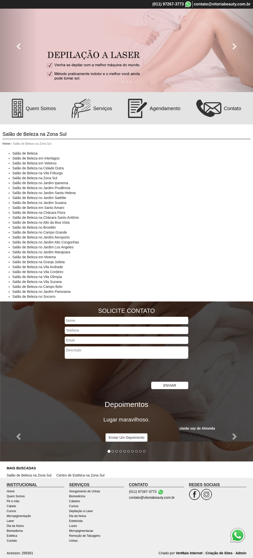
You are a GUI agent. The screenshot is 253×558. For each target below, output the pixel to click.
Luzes (73, 526)
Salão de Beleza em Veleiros (34, 163)
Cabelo (131, 18)
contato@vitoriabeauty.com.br (222, 4)
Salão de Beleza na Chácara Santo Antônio (45, 217)
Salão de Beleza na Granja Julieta (38, 262)
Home (72, 18)
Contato (12, 540)
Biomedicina (236, 18)
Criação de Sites (219, 553)
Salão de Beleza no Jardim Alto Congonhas (45, 242)
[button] (19, 46)
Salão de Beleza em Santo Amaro (38, 208)
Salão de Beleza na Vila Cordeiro (37, 272)
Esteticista (76, 521)
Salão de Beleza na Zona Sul (34, 178)
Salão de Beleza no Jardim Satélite (39, 198)
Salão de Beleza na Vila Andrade (37, 267)
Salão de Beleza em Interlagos (36, 158)
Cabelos (74, 501)
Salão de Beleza (25, 153)
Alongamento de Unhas (84, 491)
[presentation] (102, 370)
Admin (240, 553)
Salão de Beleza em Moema (34, 257)
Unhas (73, 540)
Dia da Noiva (212, 18)
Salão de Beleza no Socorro (33, 297)
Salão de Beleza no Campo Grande (39, 232)
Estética (12, 536)
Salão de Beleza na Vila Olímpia (37, 277)
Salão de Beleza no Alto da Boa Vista (41, 222)
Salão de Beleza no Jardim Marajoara (41, 252)
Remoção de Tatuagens (85, 536)
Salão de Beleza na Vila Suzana (37, 282)
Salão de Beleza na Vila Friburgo (37, 173)
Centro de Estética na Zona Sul (80, 475)
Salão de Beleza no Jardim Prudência (41, 188)
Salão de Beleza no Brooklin (34, 227)
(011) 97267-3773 (168, 4)
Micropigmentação (171, 18)
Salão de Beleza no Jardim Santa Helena (44, 193)
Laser (194, 18)
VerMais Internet (189, 553)
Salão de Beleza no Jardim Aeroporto (41, 237)
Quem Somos (92, 18)
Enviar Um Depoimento (127, 437)
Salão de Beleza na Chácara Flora (38, 213)
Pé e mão (114, 18)
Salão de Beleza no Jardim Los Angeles (43, 247)
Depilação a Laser (81, 511)
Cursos (146, 18)
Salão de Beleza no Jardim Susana (39, 203)
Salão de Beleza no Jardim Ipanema (40, 183)
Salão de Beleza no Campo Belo (37, 287)
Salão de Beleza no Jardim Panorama (41, 292)
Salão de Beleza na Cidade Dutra (38, 168)
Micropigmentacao (81, 531)
